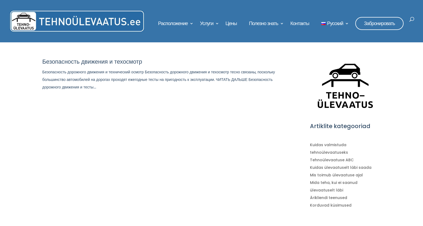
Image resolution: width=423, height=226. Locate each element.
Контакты (299, 24)
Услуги (206, 24)
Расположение (173, 24)
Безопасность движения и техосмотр (92, 61)
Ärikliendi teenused (328, 197)
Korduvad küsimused (331, 205)
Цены (231, 24)
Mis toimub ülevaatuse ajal (336, 175)
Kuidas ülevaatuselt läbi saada (340, 167)
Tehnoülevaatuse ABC (332, 160)
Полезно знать (263, 24)
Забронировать (379, 23)
